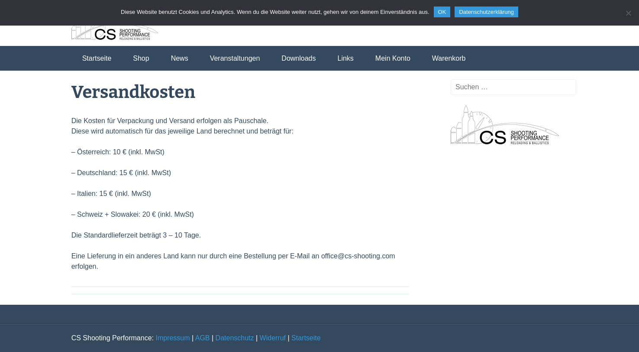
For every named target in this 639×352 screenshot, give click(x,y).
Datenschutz (235, 338)
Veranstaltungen (235, 58)
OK (442, 12)
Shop (141, 58)
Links (345, 58)
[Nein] (628, 13)
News (179, 58)
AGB (202, 338)
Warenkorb (449, 58)
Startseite (97, 58)
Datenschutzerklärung (486, 12)
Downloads (298, 58)
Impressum (172, 338)
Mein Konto (392, 58)
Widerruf (273, 338)
